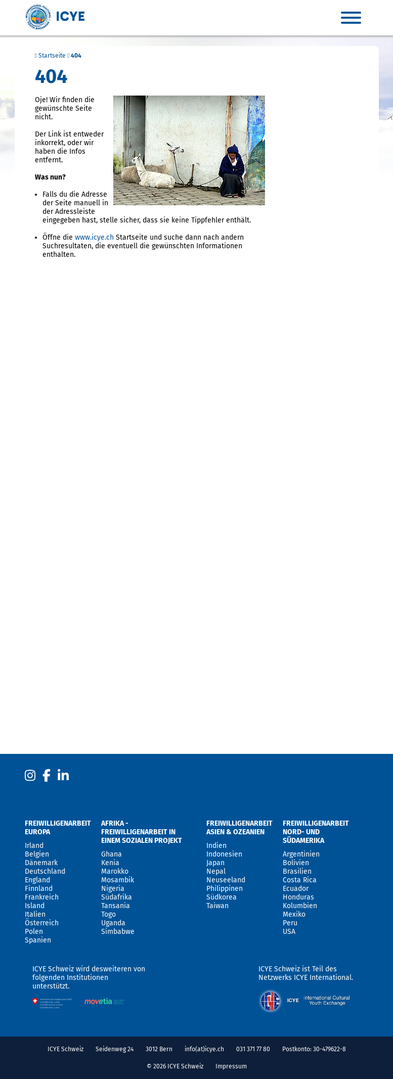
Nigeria (112, 888)
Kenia (110, 863)
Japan (215, 863)
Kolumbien (300, 906)
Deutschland (45, 871)
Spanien (38, 940)
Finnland (39, 888)
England (37, 880)
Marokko (114, 871)
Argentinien (301, 854)
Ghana (111, 854)
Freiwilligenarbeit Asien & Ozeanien (239, 827)
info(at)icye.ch (204, 1049)
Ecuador (296, 888)
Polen (34, 931)
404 (76, 55)
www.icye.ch (94, 237)
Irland (34, 845)
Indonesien (224, 854)
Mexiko (294, 914)
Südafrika (116, 897)
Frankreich (42, 897)
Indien (216, 845)
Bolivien (296, 863)
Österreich (42, 923)
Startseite (50, 55)
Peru (290, 923)
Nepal (216, 871)
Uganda (113, 923)
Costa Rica (300, 880)
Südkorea (221, 897)
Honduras (298, 897)
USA (289, 931)
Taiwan (217, 906)
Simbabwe (118, 931)
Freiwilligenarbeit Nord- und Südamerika (316, 832)
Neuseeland (225, 880)
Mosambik (117, 880)
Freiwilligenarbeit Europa (58, 827)
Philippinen (224, 888)
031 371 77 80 (253, 1049)
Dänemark (41, 863)
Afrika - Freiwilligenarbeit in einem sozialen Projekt (141, 832)
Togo (108, 914)
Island (35, 906)
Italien (35, 914)
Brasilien (297, 871)
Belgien (37, 854)
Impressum (231, 1066)
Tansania (115, 906)
